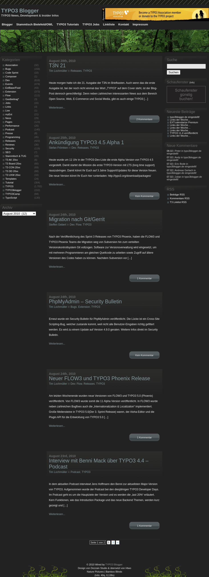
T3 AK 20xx (11, 159)
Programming (12, 137)
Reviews (10, 144)
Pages (8, 122)
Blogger (7, 24)
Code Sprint (11, 72)
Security (9, 148)
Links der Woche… (180, 119)
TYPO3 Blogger (20, 11)
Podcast (75, 472)
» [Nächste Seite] (117, 542)
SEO (7, 152)
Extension (84, 306)
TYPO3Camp (12, 194)
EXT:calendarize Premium (184, 122)
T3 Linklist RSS (178, 202)
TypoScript (11, 197)
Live (7, 110)
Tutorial (9, 182)
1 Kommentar (144, 278)
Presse (9, 133)
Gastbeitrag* (12, 99)
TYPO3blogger (13, 190)
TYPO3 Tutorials (68, 24)
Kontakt (123, 24)
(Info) (192, 82)
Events (9, 84)
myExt (8, 114)
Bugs (74, 306)
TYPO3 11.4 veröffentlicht (184, 133)
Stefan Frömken (58, 147)
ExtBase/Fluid (12, 87)
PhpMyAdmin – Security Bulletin (85, 301)
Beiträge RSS (177, 194)
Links (8, 106)
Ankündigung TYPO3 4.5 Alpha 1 (86, 142)
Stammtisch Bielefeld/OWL (34, 24)
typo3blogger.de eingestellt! (185, 117)
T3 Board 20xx (13, 163)
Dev (73, 147)
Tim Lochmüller (58, 70)
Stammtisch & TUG (15, 156)
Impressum (140, 24)
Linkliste (109, 24)
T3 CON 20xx (12, 167)
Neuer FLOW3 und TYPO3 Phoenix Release (99, 378)
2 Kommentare (144, 119)
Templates (10, 178)
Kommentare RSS (180, 198)
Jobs (7, 103)
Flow (78, 224)
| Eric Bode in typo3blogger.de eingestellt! (182, 165)
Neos (8, 118)
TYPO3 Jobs (91, 24)
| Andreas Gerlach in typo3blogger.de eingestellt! (182, 171)
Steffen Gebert (57, 224)
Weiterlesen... (57, 107)
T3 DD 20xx (11, 171)
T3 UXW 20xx (12, 175)
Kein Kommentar (144, 196)
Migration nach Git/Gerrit (77, 219)
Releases (76, 70)
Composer (11, 76)
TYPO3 (87, 70)
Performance (12, 125)
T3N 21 (57, 65)
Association (11, 65)
